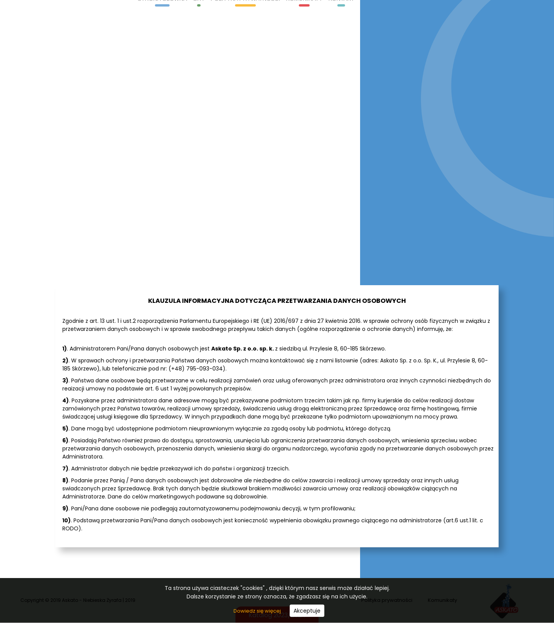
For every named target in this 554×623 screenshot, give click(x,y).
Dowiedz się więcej (258, 611)
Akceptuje (307, 611)
